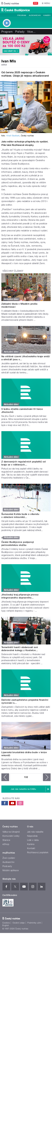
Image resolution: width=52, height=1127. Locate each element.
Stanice (6, 840)
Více (31, 31)
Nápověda (32, 836)
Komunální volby (10, 836)
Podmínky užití (34, 923)
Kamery (47, 15)
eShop (5, 844)
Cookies (6, 923)
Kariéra (30, 844)
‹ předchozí (5, 777)
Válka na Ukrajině (11, 832)
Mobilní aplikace (10, 870)
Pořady (19, 31)
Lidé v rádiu (33, 840)
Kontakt (31, 848)
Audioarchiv (35, 15)
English (5, 925)
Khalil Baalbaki (13, 136)
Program (21, 15)
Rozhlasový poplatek (37, 852)
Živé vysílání (8, 858)
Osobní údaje (19, 923)
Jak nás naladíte (35, 832)
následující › (47, 777)
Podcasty (7, 866)
